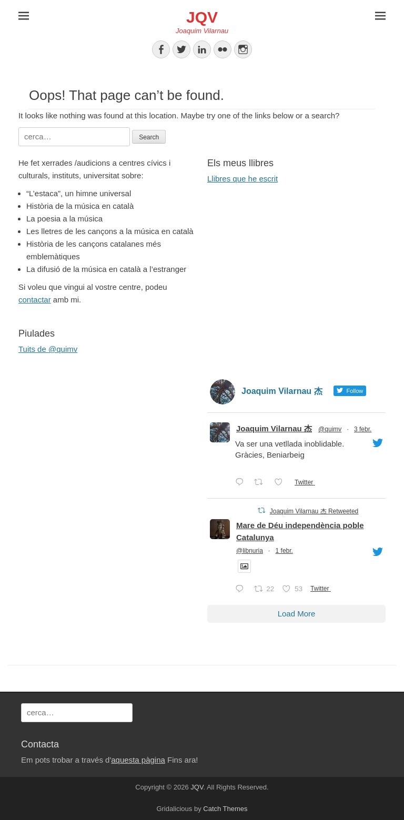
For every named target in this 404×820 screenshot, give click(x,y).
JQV (202, 17)
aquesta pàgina (138, 759)
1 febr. (284, 550)
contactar (34, 299)
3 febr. (362, 429)
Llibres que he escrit (242, 178)
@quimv (329, 429)
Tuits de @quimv (47, 349)
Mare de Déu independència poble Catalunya (300, 531)
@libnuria (249, 550)
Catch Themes (225, 809)
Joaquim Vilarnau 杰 (274, 428)
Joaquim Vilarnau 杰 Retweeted (314, 511)
